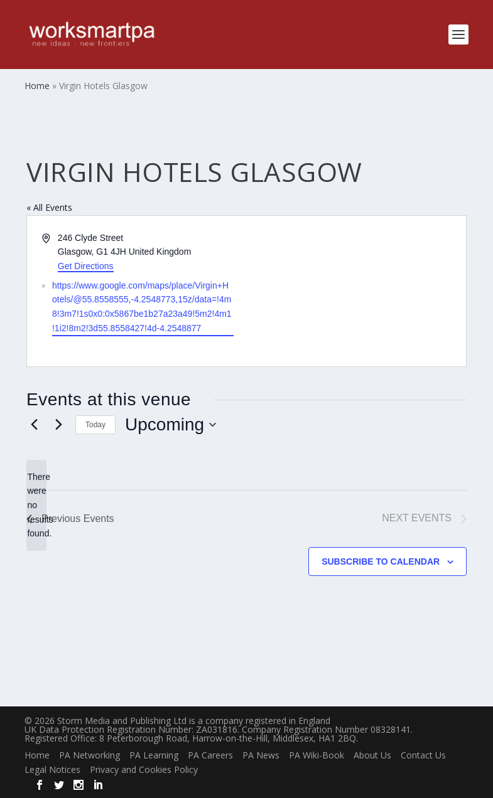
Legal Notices (52, 769)
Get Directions (86, 266)
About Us (372, 755)
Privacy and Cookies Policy (144, 769)
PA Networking (89, 755)
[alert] (36, 505)
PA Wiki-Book (316, 755)
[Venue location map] (356, 291)
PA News (260, 755)
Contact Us (423, 755)
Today (95, 424)
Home (37, 755)
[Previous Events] (33, 424)
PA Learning (153, 755)
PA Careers (210, 755)
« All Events (49, 207)
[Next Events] (58, 424)
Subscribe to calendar (381, 561)
